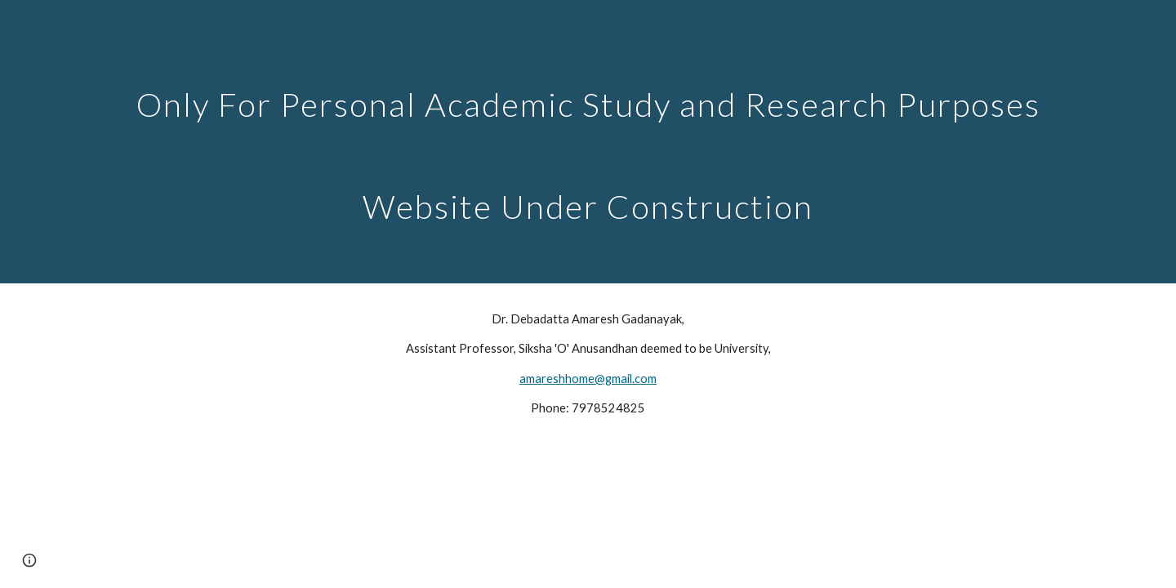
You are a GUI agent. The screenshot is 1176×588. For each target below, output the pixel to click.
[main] (588, 141)
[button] (29, 560)
